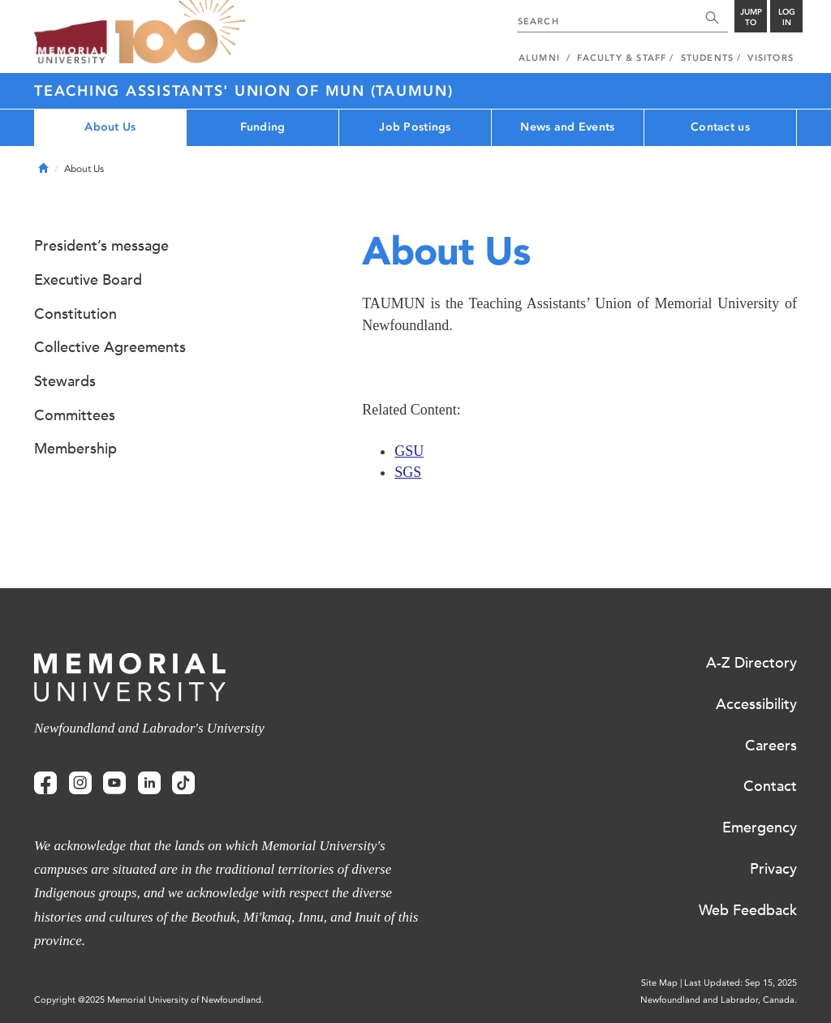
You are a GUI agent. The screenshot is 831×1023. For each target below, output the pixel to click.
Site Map (659, 983)
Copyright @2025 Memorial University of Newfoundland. (149, 1000)
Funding (263, 127)
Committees (74, 415)
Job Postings (414, 127)
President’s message (101, 246)
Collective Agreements (110, 347)
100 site (180, 32)
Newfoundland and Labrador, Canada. (718, 1000)
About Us (110, 127)
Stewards (65, 381)
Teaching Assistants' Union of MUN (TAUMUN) (244, 91)
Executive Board (88, 280)
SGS (407, 472)
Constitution (75, 314)
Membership (75, 449)
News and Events (567, 127)
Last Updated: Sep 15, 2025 (740, 983)
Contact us (720, 127)
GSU (409, 451)
